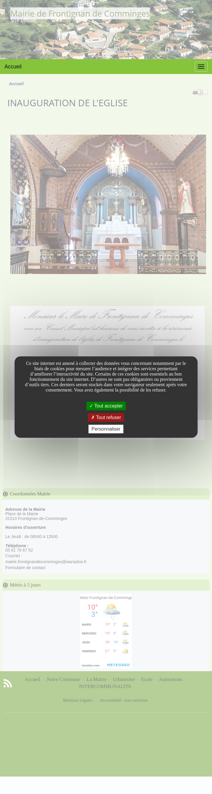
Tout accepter (106, 405)
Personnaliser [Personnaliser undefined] (106, 428)
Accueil (13, 67)
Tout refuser (106, 417)
